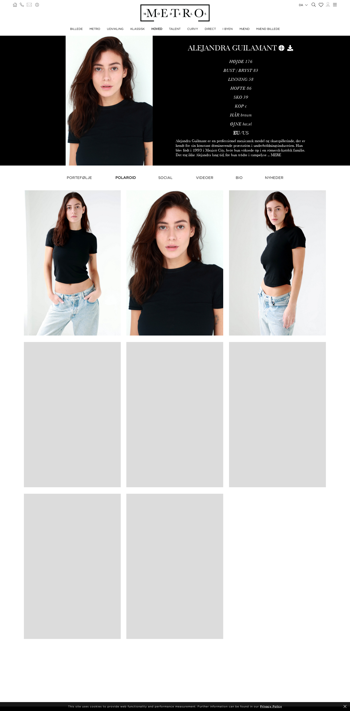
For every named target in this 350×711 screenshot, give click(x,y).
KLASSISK (137, 28)
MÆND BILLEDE (268, 28)
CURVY (192, 28)
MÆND (245, 28)
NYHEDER (274, 178)
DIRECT (210, 28)
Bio (239, 178)
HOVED (156, 28)
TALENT (175, 28)
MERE (276, 155)
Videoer (204, 178)
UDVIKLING (115, 28)
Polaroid (125, 178)
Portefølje (79, 178)
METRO (95, 28)
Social (165, 178)
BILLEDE (76, 28)
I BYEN (228, 28)
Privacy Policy (271, 706)
